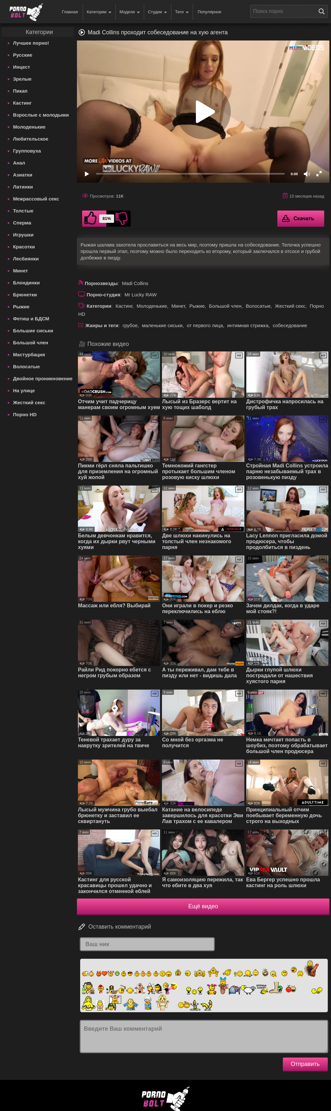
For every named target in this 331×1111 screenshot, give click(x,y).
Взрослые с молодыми (41, 115)
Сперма (22, 222)
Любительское (30, 139)
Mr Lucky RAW (140, 294)
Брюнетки (25, 294)
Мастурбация (29, 354)
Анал (19, 163)
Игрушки (23, 234)
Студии (157, 12)
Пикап (20, 91)
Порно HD (25, 414)
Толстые (23, 210)
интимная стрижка (248, 325)
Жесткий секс (29, 402)
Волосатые (26, 366)
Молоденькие (29, 127)
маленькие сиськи (162, 325)
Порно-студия (103, 294)
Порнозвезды (101, 283)
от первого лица (205, 325)
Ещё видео (203, 906)
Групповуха (27, 151)
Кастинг (22, 103)
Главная (70, 11)
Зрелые (22, 79)
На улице (24, 390)
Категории (99, 12)
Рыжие (21, 306)
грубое (130, 325)
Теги (182, 12)
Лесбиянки (26, 258)
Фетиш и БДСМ (31, 318)
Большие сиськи (33, 330)
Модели (130, 12)
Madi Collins (135, 283)
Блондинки (26, 282)
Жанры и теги (101, 325)
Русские (22, 55)
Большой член (30, 342)
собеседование (290, 325)
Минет (20, 270)
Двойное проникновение (42, 378)
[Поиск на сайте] (323, 11)
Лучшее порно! (31, 43)
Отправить (305, 1064)
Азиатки (22, 175)
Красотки (24, 246)
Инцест (21, 67)
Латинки (23, 186)
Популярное (209, 11)
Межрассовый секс (36, 198)
